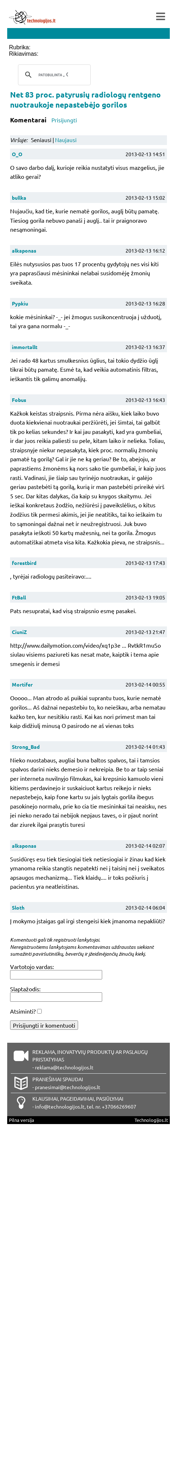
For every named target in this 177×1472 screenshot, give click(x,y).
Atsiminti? (23, 1011)
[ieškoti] (53, 75)
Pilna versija (21, 1120)
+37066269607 (119, 1106)
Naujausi (66, 139)
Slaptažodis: (25, 988)
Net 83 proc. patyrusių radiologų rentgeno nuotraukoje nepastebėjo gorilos (85, 99)
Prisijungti (64, 120)
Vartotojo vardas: (32, 966)
